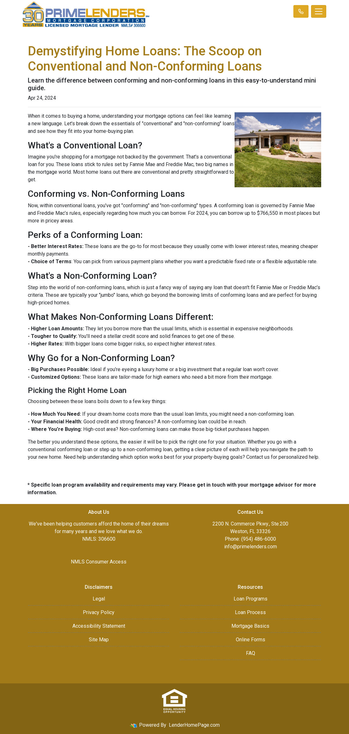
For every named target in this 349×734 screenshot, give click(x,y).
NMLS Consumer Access (98, 562)
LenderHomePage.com (194, 725)
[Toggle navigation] (318, 11)
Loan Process (250, 612)
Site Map (99, 640)
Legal (99, 599)
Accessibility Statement (98, 626)
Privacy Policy (98, 612)
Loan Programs (250, 599)
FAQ (250, 653)
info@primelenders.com (250, 547)
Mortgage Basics (250, 626)
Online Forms (250, 640)
